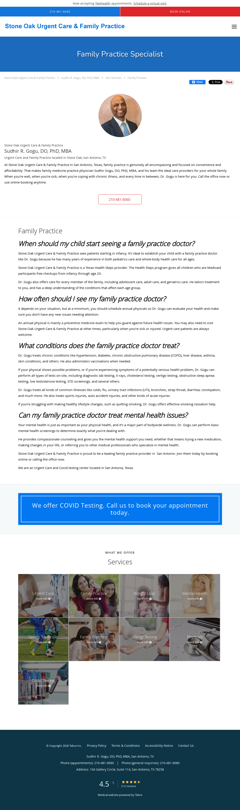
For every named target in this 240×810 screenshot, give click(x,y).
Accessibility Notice (159, 745)
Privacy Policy (96, 745)
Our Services (113, 78)
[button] (120, 199)
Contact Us (186, 745)
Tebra (138, 795)
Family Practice (137, 78)
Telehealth (102, 3)
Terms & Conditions (125, 745)
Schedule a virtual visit (149, 3)
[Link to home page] (62, 27)
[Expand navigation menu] (234, 27)
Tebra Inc (75, 746)
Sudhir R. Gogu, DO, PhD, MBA (80, 78)
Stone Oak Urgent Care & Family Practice (30, 78)
